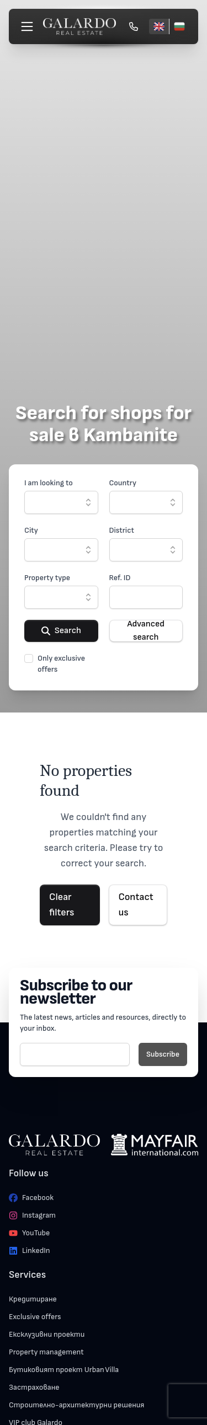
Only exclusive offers (61, 663)
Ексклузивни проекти (46, 1334)
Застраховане (34, 1387)
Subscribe (162, 1054)
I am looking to (48, 483)
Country (123, 483)
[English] (159, 26)
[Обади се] (134, 26)
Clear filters (61, 904)
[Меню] (27, 26)
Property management (46, 1352)
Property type (47, 577)
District (121, 530)
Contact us (135, 904)
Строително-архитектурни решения (76, 1405)
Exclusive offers (35, 1316)
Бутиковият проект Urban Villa (64, 1369)
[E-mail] (75, 1054)
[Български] (179, 26)
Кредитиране (33, 1299)
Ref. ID (120, 577)
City (31, 530)
